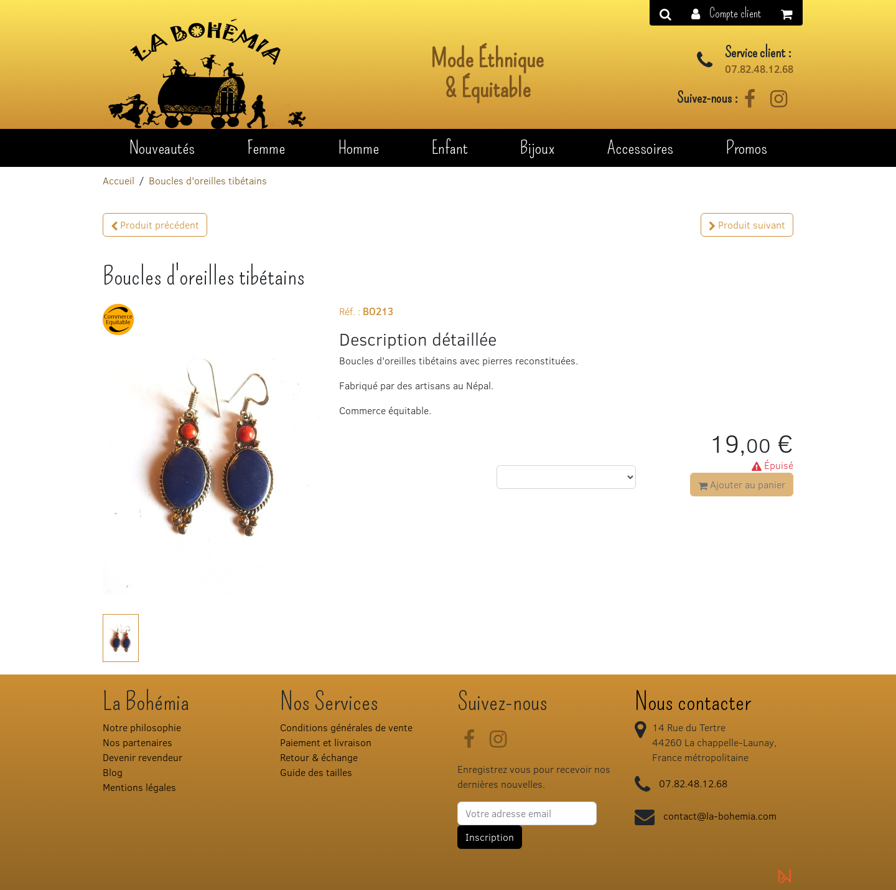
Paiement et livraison (325, 742)
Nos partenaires (137, 742)
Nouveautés (162, 147)
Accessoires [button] (640, 147)
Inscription (489, 836)
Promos (746, 147)
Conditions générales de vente (346, 727)
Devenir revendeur (142, 757)
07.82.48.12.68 (759, 69)
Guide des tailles (316, 772)
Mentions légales (139, 786)
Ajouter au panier (741, 484)
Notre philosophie (142, 727)
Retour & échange (319, 757)
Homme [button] (358, 147)
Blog (113, 772)
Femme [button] (266, 147)
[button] (726, 13)
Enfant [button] (449, 147)
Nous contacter (693, 702)
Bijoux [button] (537, 147)
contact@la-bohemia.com (720, 815)
